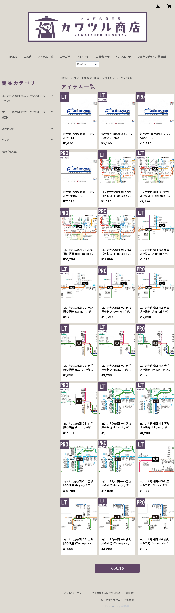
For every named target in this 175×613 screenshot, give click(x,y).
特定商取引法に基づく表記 (106, 592)
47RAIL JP (123, 56)
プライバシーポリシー (75, 592)
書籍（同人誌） (9, 151)
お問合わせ (103, 56)
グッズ (5, 140)
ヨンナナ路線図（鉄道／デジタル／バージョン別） (24, 98)
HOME (13, 56)
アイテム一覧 (46, 56)
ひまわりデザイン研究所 (151, 56)
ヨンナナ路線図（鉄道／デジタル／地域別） (23, 115)
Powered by (117, 606)
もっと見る (117, 568)
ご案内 (28, 56)
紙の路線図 (8, 128)
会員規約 (130, 592)
